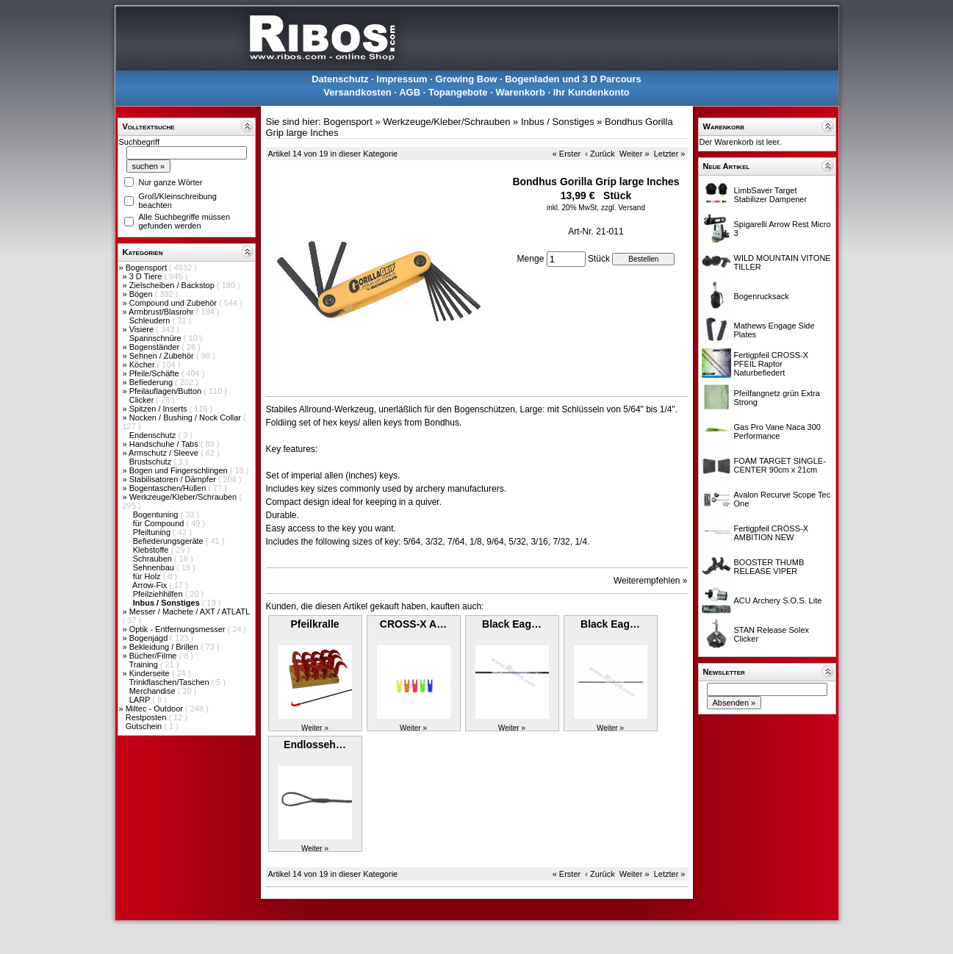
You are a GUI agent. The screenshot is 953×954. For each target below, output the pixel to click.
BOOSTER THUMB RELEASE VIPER (769, 566)
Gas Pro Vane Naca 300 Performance (777, 431)
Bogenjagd (149, 638)
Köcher (143, 364)
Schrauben (153, 558)
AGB (409, 92)
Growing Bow (466, 79)
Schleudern (151, 320)
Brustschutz (151, 461)
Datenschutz (340, 79)
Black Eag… (512, 624)
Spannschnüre (156, 338)
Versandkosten (357, 92)
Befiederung (152, 382)
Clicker (143, 399)
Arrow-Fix (150, 585)
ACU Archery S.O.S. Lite (778, 600)
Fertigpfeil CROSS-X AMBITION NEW (771, 533)
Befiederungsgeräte (169, 541)
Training (144, 664)
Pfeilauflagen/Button (166, 391)
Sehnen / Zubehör (162, 355)
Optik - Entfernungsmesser (178, 629)
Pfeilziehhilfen (159, 593)
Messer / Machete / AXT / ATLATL (189, 611)
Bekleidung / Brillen (165, 646)
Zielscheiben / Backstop (173, 285)
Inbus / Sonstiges (557, 121)
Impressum (401, 79)
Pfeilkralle (314, 624)
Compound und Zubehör (174, 302)
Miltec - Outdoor (155, 708)
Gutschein (145, 726)
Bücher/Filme (154, 655)
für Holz (148, 576)
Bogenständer (155, 346)
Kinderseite (150, 673)
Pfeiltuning (153, 532)
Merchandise (153, 690)
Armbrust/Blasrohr (162, 311)
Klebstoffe (152, 549)
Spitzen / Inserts (159, 408)
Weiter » (634, 153)
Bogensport (147, 267)
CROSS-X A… (413, 624)
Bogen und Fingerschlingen (179, 470)
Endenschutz (154, 435)
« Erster (567, 153)
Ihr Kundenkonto (591, 92)
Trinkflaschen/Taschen (170, 682)
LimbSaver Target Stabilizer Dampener (771, 195)
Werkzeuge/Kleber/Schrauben (184, 496)
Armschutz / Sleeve (165, 452)
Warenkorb (519, 92)
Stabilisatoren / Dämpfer (173, 479)
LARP (141, 699)
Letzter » (670, 153)
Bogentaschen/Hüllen (169, 488)
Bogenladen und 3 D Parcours (573, 79)
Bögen (142, 294)
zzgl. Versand (623, 208)
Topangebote (458, 92)
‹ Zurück (599, 153)
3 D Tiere (147, 276)
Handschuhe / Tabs (165, 444)
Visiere (142, 329)
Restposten (147, 717)
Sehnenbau (154, 567)
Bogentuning (157, 514)
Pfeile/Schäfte (155, 373)
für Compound (160, 523)
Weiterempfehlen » (651, 580)
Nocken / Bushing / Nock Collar (186, 417)
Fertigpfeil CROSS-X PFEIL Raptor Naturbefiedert (771, 364)
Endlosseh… (315, 744)
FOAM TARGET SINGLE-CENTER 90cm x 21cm (780, 465)
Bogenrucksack (761, 296)
